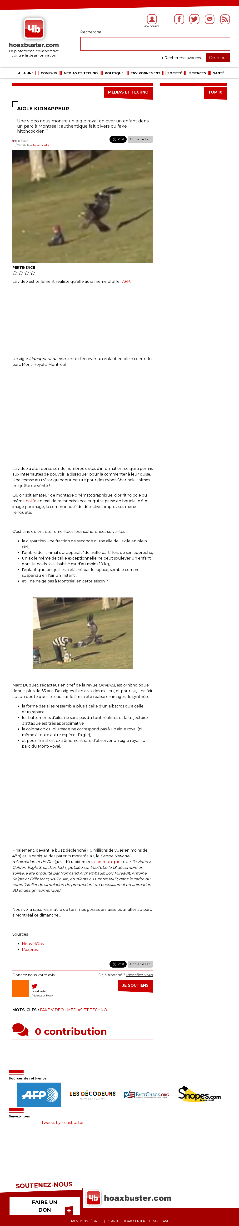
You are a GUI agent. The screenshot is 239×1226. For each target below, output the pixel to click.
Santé (218, 73)
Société (174, 73)
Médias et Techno (81, 73)
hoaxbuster (42, 145)
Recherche (90, 32)
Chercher (218, 57)
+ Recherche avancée (182, 58)
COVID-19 (49, 73)
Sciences (197, 73)
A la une (26, 73)
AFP (126, 281)
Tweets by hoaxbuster (62, 1122)
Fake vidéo (52, 1010)
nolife (31, 501)
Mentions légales (87, 1221)
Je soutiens (135, 985)
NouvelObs (33, 944)
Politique (114, 73)
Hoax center (134, 1221)
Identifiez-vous (139, 975)
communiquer (108, 861)
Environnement (145, 73)
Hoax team (158, 1221)
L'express (30, 949)
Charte (112, 1221)
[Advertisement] (82, 322)
